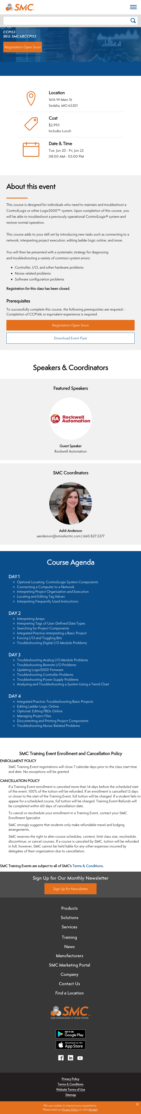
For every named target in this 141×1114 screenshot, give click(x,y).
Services (69, 926)
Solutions (69, 917)
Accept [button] (92, 1109)
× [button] (137, 1104)
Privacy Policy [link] (70, 1109)
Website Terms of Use (70, 1090)
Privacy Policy (70, 1079)
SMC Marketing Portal (69, 965)
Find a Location (69, 993)
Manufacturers (69, 955)
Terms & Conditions (88, 866)
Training (69, 937)
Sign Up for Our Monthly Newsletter (70, 878)
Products (69, 908)
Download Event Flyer (70, 338)
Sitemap (70, 1095)
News (69, 946)
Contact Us (69, 983)
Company (69, 974)
